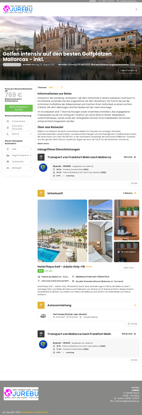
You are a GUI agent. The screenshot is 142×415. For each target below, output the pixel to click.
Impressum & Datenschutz (35, 412)
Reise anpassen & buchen (18, 108)
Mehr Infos (43, 143)
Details (134, 183)
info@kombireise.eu (129, 401)
